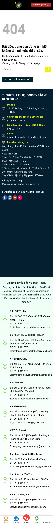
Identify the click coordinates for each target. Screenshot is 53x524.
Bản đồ (36, 519)
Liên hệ (6, 519)
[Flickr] (20, 197)
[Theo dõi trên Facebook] (4, 197)
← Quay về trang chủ (18, 79)
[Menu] (4, 5)
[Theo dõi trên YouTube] (15, 197)
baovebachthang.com (18, 142)
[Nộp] (48, 69)
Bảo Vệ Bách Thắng (12, 180)
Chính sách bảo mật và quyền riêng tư (20, 184)
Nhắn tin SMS (47, 519)
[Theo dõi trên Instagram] (9, 197)
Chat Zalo (16, 519)
